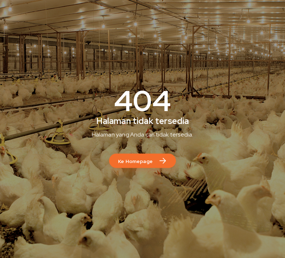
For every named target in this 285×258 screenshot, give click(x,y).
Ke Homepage (135, 161)
